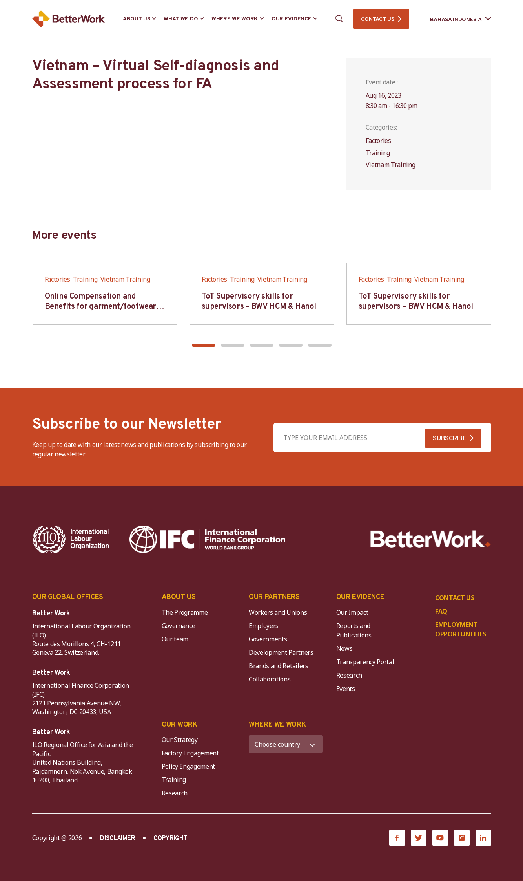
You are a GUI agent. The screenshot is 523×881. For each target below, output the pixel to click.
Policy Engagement (190, 766)
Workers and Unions (278, 612)
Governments (268, 639)
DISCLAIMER (117, 839)
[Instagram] (462, 838)
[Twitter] (418, 838)
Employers (264, 625)
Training (174, 779)
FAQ (441, 611)
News (344, 648)
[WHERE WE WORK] (286, 744)
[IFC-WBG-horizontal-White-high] (207, 539)
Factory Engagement (190, 753)
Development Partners (281, 652)
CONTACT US (377, 19)
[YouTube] (440, 838)
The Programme (185, 612)
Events (345, 688)
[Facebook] (397, 838)
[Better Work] (430, 539)
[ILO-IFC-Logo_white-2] (71, 539)
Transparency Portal (365, 662)
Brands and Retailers (278, 665)
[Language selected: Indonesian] (455, 19)
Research (349, 675)
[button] (203, 345)
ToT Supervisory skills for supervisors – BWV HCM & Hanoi (259, 301)
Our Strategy (180, 739)
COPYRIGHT (170, 839)
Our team (175, 639)
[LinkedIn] (483, 838)
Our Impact (352, 612)
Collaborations (270, 679)
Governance (178, 625)
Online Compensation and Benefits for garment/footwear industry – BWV (100, 306)
